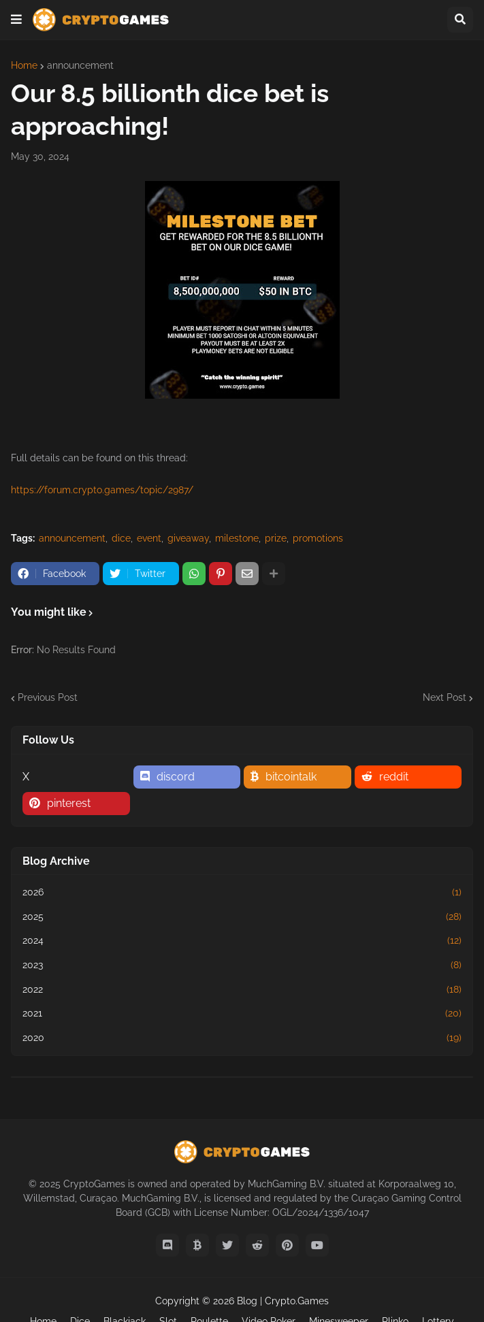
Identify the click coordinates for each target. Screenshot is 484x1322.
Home (24, 65)
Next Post (444, 697)
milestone (237, 538)
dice (121, 538)
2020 (242, 1038)
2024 (242, 941)
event (149, 538)
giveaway (188, 538)
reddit (393, 776)
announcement (80, 65)
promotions (318, 538)
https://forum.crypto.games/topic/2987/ (102, 489)
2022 (242, 990)
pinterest (69, 803)
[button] (16, 19)
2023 (242, 965)
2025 (242, 917)
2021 (242, 1014)
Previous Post (48, 697)
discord (176, 776)
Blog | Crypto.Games (283, 1300)
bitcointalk (291, 776)
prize (276, 538)
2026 (242, 892)
